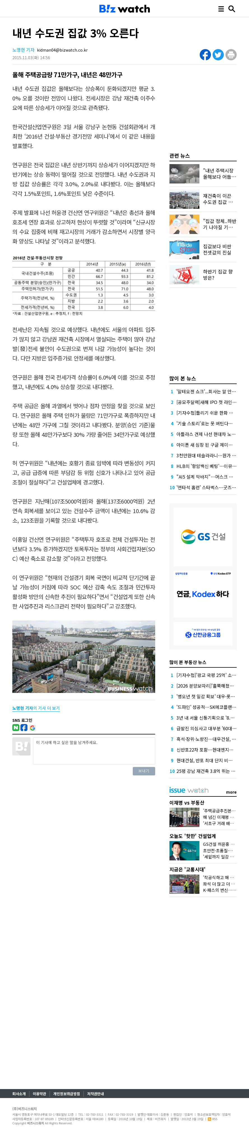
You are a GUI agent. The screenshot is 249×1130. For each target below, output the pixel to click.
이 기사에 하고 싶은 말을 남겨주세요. (94, 751)
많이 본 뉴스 (182, 378)
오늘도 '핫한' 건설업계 (192, 835)
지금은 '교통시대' (187, 869)
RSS (212, 1119)
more (231, 792)
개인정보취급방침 (66, 1093)
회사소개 (19, 1093)
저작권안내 (95, 1093)
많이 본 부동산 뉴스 (187, 662)
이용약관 (39, 1093)
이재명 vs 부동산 (186, 802)
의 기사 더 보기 (36, 708)
